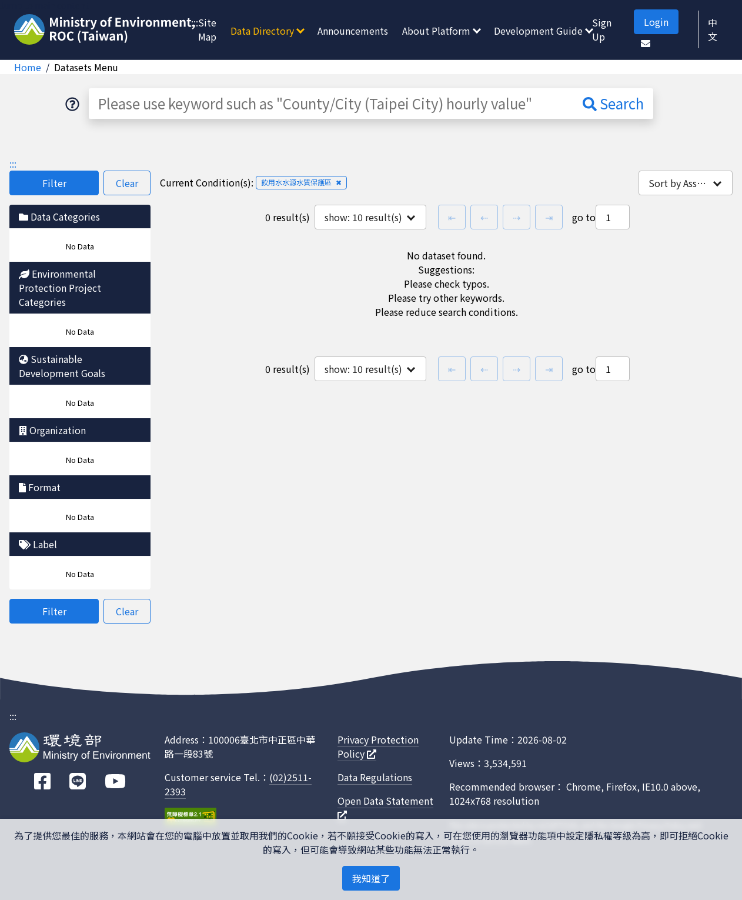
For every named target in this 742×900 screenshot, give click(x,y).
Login (656, 22)
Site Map (207, 29)
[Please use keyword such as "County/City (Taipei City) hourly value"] (331, 103)
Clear (127, 183)
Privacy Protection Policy (378, 746)
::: (194, 22)
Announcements (352, 31)
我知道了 (371, 878)
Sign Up (601, 29)
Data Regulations (374, 777)
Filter (54, 183)
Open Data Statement (385, 807)
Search (613, 103)
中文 (712, 29)
